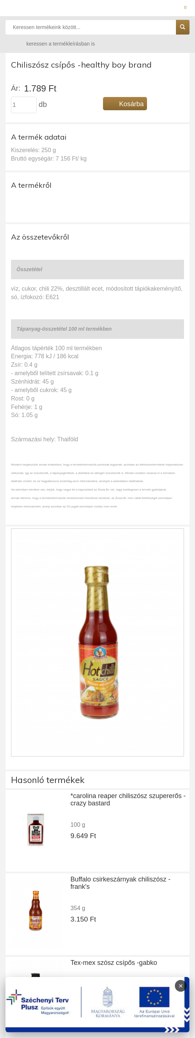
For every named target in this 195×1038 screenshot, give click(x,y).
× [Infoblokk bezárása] (181, 986)
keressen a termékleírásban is (53, 43)
